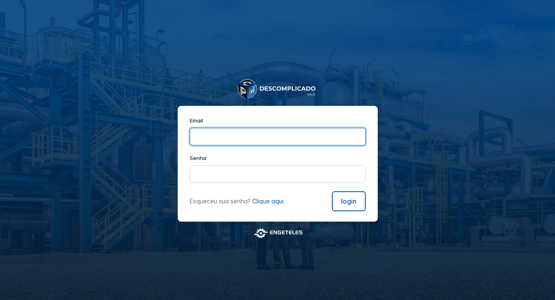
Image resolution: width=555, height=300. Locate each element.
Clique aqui (268, 201)
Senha (198, 158)
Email (196, 120)
